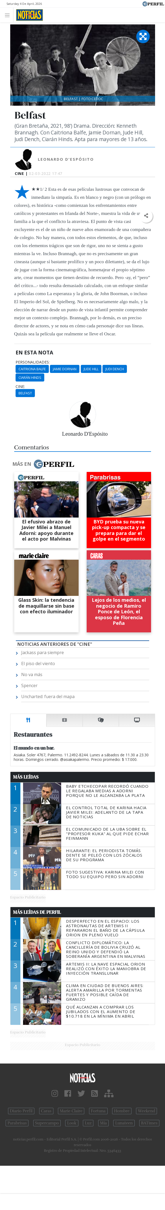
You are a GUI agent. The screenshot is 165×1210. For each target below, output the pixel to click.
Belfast (25, 393)
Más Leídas (26, 777)
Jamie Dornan (64, 368)
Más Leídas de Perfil (37, 912)
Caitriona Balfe (32, 368)
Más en (43, 464)
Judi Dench (114, 368)
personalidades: (33, 362)
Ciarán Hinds (30, 377)
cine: (20, 386)
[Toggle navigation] (8, 15)
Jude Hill (91, 368)
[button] (146, 216)
